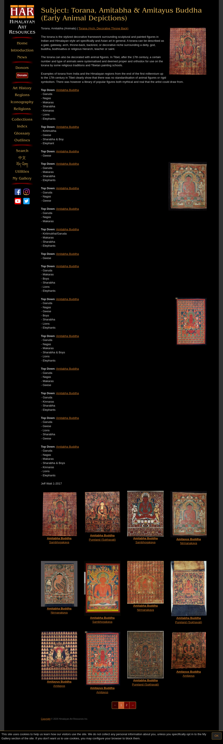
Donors (22, 68)
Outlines (22, 140)
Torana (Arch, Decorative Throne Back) (103, 28)
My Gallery (22, 178)
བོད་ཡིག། (22, 165)
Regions (22, 95)
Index (22, 126)
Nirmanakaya (188, 518)
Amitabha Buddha (67, 90)
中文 (22, 158)
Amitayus (59, 659)
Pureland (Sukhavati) (102, 516)
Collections (22, 119)
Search (22, 151)
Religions (22, 109)
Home (22, 43)
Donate (22, 75)
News (22, 57)
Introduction (22, 50)
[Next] (132, 705)
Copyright (45, 719)
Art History (22, 88)
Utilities (22, 171)
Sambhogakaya (59, 517)
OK (217, 735)
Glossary (22, 133)
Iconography (22, 102)
